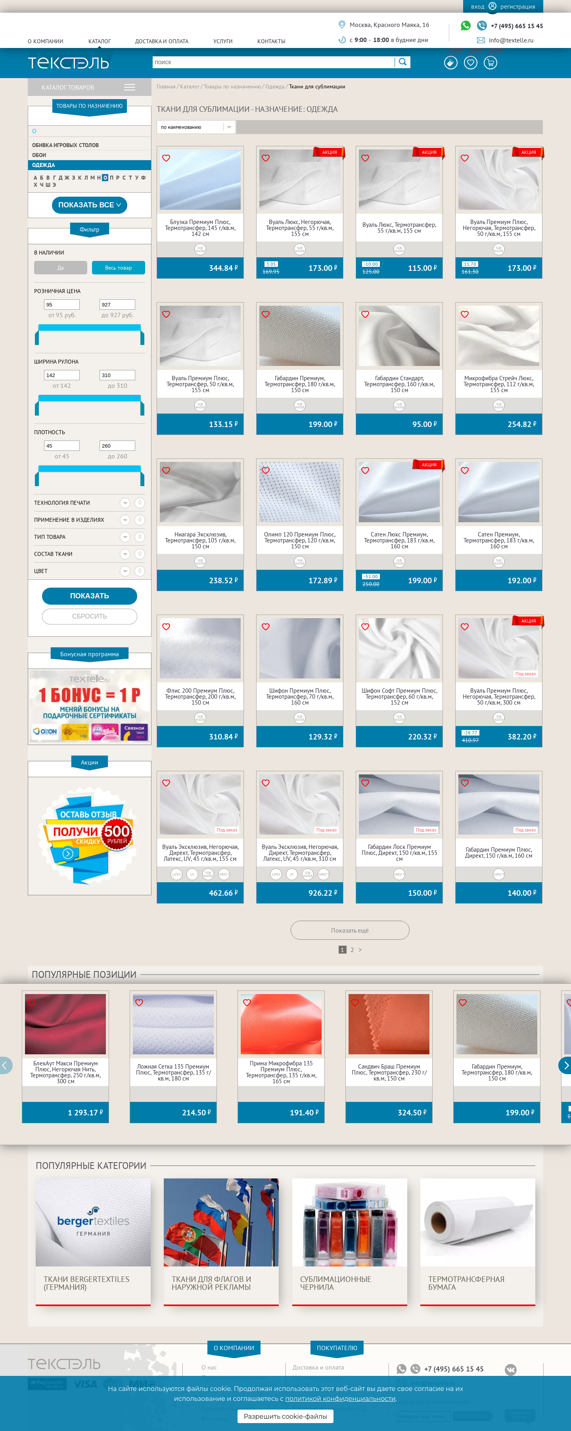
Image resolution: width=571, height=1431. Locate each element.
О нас (209, 1367)
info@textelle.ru (511, 40)
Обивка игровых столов (65, 145)
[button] (569, 1065)
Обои (39, 155)
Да (60, 267)
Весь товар (118, 267)
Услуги (223, 41)
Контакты (271, 41)
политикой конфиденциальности (340, 1398)
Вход (478, 6)
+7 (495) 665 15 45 (517, 26)
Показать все (89, 205)
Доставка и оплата (161, 41)
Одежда (43, 165)
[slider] (37, 339)
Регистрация (517, 6)
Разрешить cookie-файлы (286, 1416)
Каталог (99, 41)
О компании (45, 41)
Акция (329, 152)
